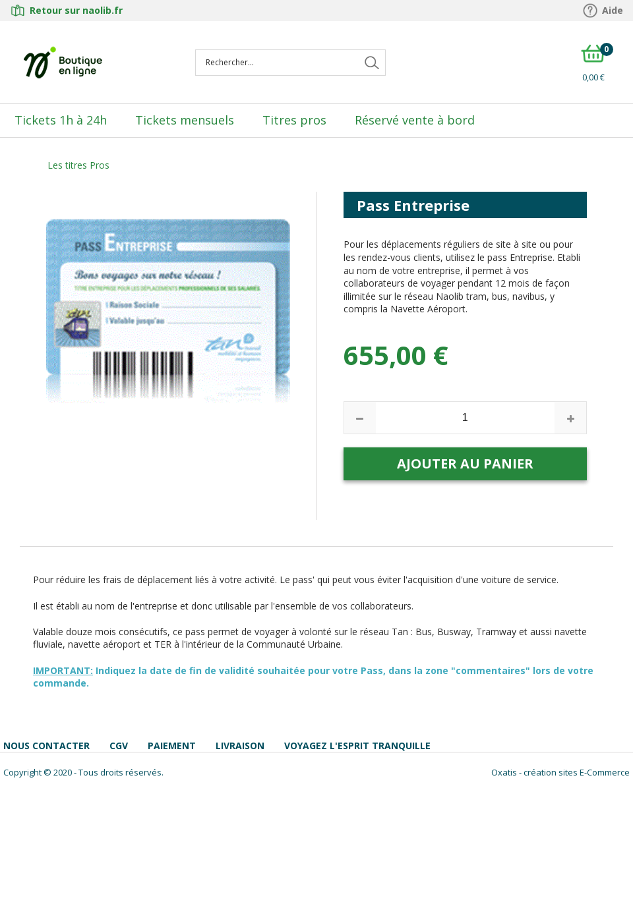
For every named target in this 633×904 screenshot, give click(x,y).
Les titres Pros (78, 165)
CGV (118, 745)
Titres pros (294, 120)
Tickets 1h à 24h (61, 120)
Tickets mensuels (184, 120)
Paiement (172, 745)
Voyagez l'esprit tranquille (357, 745)
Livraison (240, 745)
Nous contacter (46, 745)
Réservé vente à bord (415, 120)
